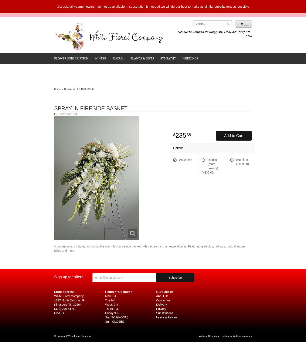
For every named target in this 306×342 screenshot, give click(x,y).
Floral (118, 58)
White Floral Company (125, 38)
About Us (162, 296)
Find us (59, 313)
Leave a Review (166, 317)
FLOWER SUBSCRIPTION (71, 58)
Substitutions (164, 313)
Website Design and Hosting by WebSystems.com (225, 336)
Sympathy (168, 58)
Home (57, 89)
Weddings (190, 58)
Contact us (163, 300)
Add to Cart (233, 136)
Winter (100, 58)
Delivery (161, 304)
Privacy (161, 309)
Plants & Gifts (142, 58)
